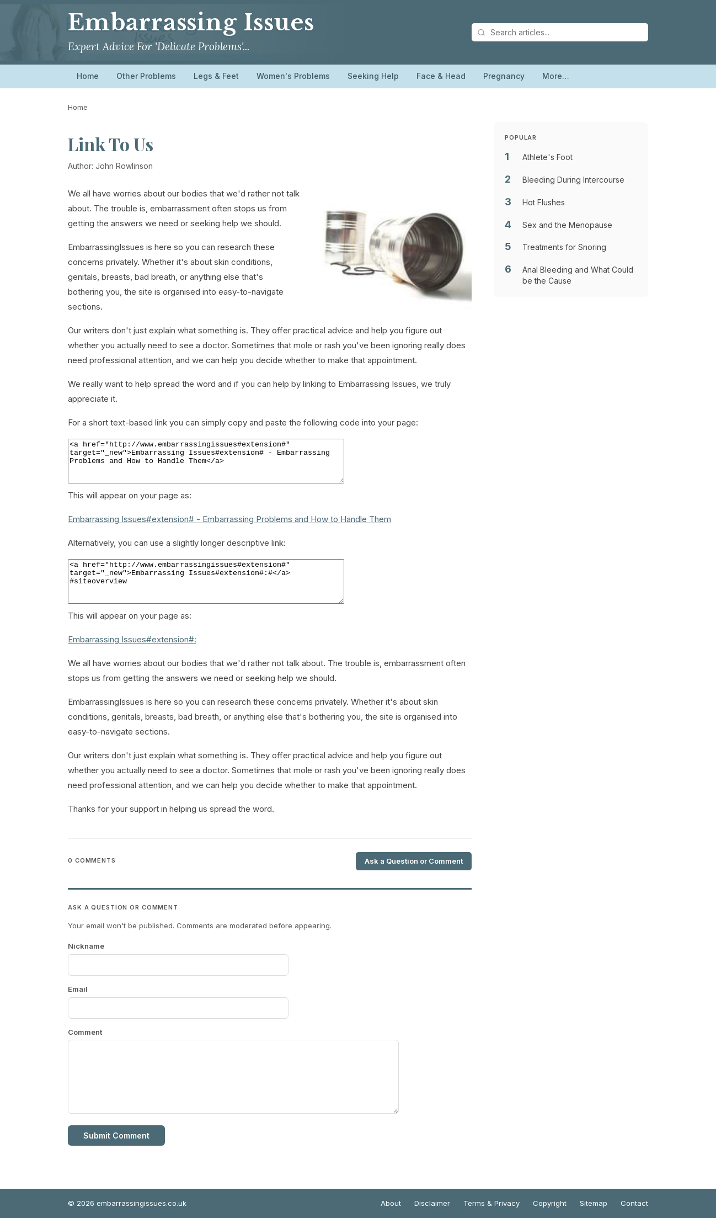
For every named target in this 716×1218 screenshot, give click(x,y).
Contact (634, 1203)
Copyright (550, 1203)
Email (78, 1005)
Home (88, 76)
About (391, 1203)
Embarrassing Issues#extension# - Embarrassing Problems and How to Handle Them (229, 527)
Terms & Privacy (491, 1203)
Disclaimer (432, 1203)
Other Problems (146, 76)
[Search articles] (560, 32)
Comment (85, 1048)
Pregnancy (504, 76)
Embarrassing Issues (191, 22)
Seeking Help (373, 76)
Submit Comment (116, 1152)
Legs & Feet (216, 76)
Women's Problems (293, 76)
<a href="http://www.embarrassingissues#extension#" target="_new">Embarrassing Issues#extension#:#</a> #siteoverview (222, 593)
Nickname (86, 962)
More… (555, 76)
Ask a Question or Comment (414, 877)
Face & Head (441, 76)
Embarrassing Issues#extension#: (132, 656)
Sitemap (593, 1203)
